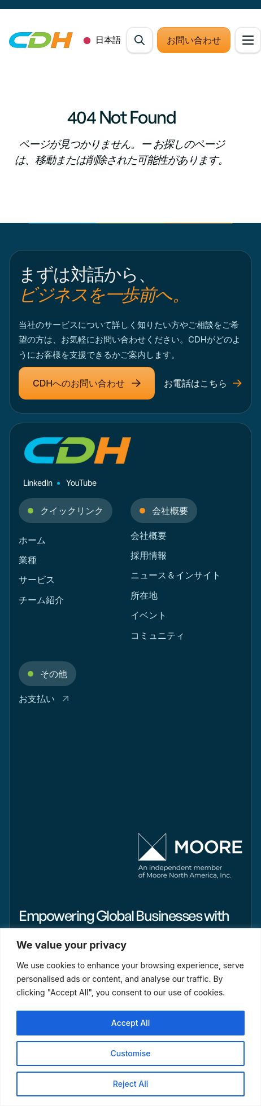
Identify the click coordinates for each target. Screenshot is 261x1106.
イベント (148, 615)
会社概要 (148, 535)
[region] (130, 1017)
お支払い (44, 698)
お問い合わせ (194, 40)
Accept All (130, 1023)
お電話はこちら (203, 383)
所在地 (144, 595)
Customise (130, 1053)
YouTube (81, 483)
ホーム (32, 540)
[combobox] (100, 40)
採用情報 (148, 555)
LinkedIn (38, 483)
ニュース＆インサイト (175, 575)
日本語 (100, 40)
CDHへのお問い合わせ (87, 383)
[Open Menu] (248, 40)
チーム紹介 (41, 599)
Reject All (130, 1084)
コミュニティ (157, 635)
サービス (37, 579)
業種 (28, 559)
